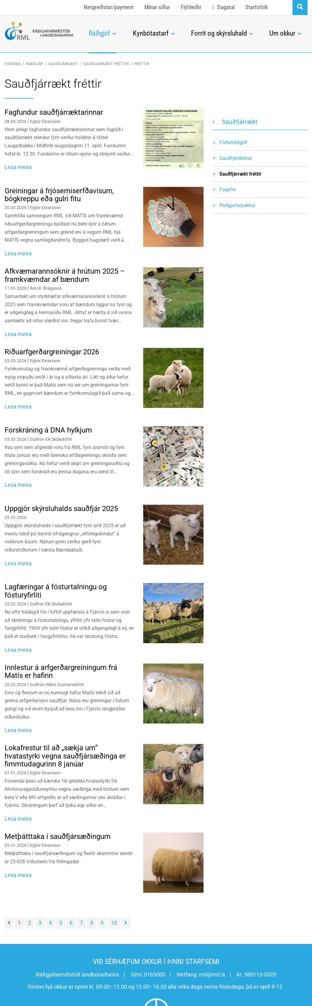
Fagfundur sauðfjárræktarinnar (54, 112)
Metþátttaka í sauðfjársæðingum (58, 836)
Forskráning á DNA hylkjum (48, 430)
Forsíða (13, 63)
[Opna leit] (299, 7)
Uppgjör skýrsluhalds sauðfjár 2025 (61, 508)
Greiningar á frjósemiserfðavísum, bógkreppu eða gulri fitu (59, 195)
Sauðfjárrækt (63, 63)
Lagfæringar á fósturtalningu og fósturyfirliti (56, 591)
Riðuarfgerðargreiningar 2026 (52, 352)
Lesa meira (18, 167)
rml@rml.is (212, 974)
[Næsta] (125, 923)
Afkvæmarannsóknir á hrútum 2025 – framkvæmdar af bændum (65, 275)
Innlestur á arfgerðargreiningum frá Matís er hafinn (61, 671)
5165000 (154, 974)
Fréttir (141, 63)
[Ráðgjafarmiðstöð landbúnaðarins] (39, 31)
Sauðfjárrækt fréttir (106, 63)
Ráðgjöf (34, 63)
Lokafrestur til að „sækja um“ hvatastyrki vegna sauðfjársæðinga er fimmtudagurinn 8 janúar (65, 756)
